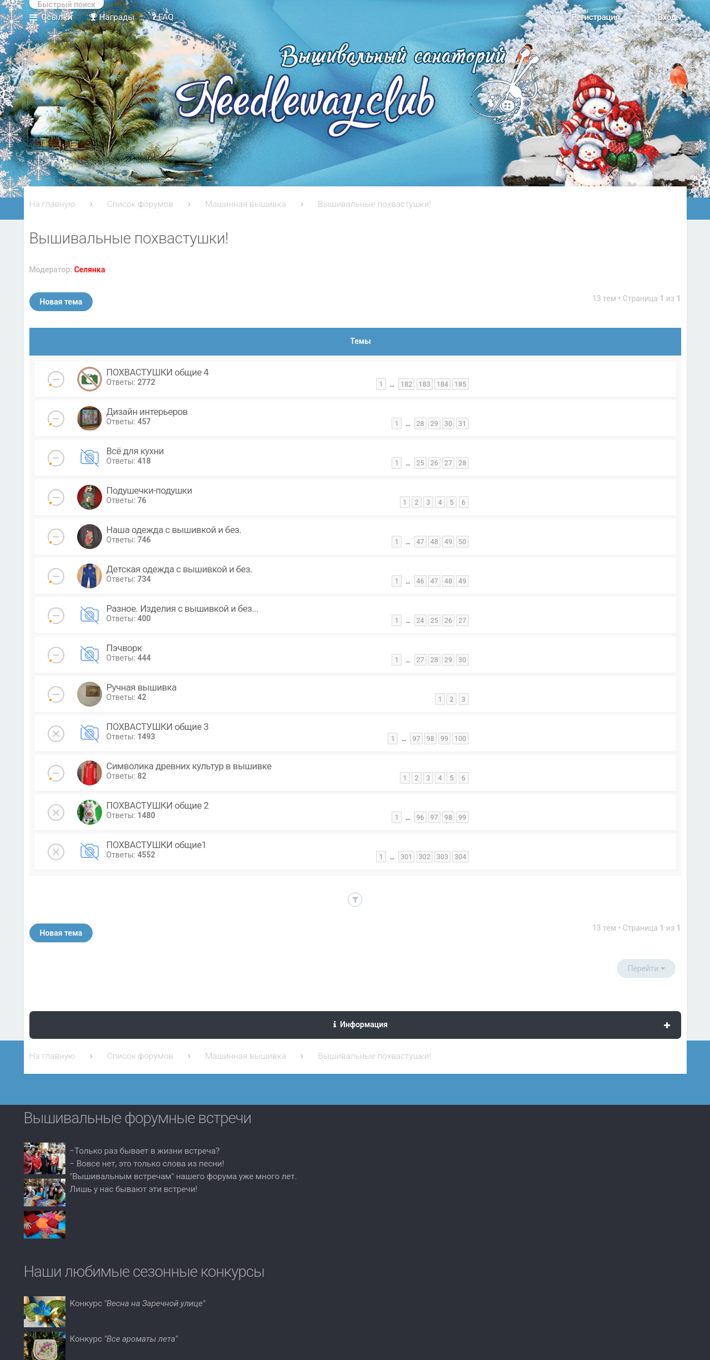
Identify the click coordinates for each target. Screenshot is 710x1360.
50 (462, 541)
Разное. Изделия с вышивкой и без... (182, 608)
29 (434, 423)
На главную (52, 204)
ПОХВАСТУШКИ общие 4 (157, 372)
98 (430, 738)
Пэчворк (124, 647)
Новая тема (61, 301)
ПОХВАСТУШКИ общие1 (156, 844)
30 (448, 423)
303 (442, 856)
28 (420, 423)
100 (460, 738)
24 (420, 620)
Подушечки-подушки (149, 490)
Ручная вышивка (141, 687)
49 (448, 541)
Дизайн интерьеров (147, 411)
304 (460, 856)
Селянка (89, 269)
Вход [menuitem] (666, 17)
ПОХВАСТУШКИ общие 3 (157, 726)
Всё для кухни (135, 450)
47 (420, 541)
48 (434, 541)
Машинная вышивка (245, 204)
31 (462, 423)
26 (434, 463)
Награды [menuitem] (112, 17)
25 (420, 463)
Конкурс (137, 1303)
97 (416, 738)
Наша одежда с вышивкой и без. (173, 529)
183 (424, 384)
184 (442, 384)
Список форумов (140, 204)
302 (424, 856)
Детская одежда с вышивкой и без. (179, 569)
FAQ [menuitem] (162, 17)
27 (448, 463)
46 (420, 581)
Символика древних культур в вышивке (189, 766)
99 (444, 738)
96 (420, 817)
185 (460, 384)
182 (406, 384)
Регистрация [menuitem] (595, 17)
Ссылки (57, 17)
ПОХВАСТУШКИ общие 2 (157, 805)
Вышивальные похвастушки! (374, 204)
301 (406, 856)
